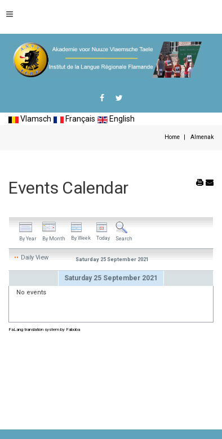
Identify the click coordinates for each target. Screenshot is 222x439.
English (116, 118)
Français (74, 118)
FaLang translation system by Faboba (44, 329)
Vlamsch (29, 118)
